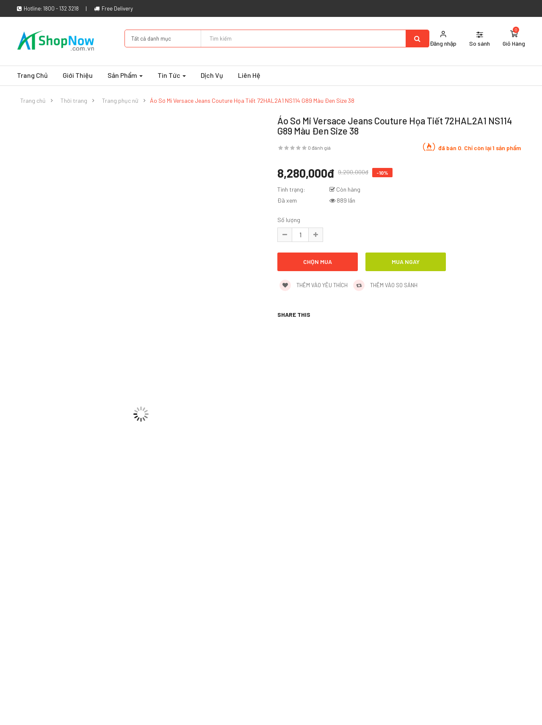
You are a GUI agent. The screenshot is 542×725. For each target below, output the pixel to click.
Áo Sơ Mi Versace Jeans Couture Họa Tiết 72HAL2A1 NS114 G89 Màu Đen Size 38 (252, 101)
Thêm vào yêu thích (313, 285)
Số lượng (288, 219)
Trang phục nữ (120, 101)
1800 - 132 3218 (61, 8)
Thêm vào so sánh (385, 285)
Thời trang (74, 101)
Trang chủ (33, 101)
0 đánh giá (319, 148)
